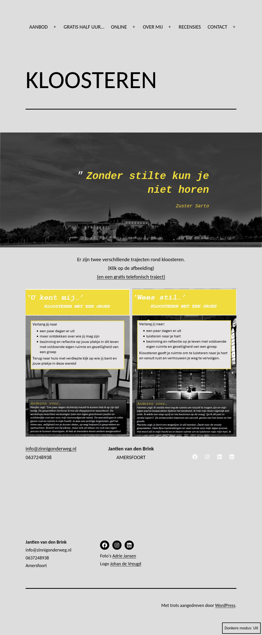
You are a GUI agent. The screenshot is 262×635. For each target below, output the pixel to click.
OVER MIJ (153, 27)
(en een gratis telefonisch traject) (131, 277)
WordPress (225, 605)
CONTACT (217, 27)
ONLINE (119, 27)
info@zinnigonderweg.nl (51, 449)
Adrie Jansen (124, 556)
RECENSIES (190, 27)
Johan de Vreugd (125, 564)
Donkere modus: (241, 628)
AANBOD (38, 27)
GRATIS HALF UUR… (84, 27)
